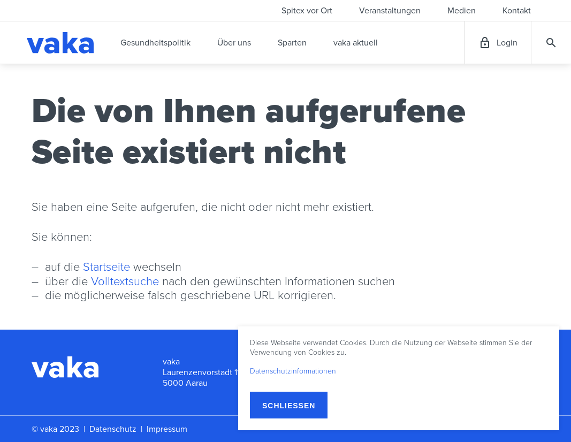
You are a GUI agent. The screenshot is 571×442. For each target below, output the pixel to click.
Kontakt (517, 10)
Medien (461, 10)
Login (507, 42)
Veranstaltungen (390, 10)
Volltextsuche (125, 281)
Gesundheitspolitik (155, 42)
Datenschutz (112, 429)
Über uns (234, 42)
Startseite (106, 267)
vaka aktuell (355, 42)
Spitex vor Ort (306, 10)
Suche (551, 42)
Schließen (288, 405)
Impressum (167, 429)
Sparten (292, 42)
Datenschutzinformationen (293, 371)
